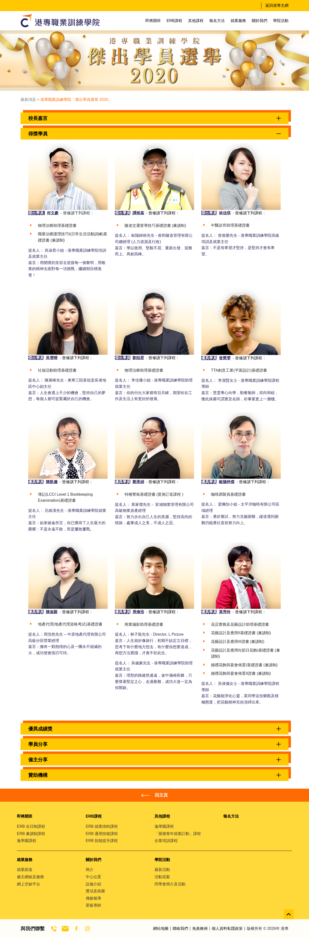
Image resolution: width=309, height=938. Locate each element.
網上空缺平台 (28, 884)
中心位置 (93, 877)
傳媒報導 (93, 898)
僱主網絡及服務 (30, 877)
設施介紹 (93, 884)
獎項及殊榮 (95, 891)
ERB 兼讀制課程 (31, 834)
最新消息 (28, 99)
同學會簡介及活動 (169, 884)
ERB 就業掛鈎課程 (102, 826)
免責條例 (200, 929)
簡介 (89, 870)
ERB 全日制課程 (31, 826)
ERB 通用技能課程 (102, 834)
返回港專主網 (276, 5)
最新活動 (162, 870)
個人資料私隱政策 (227, 929)
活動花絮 (162, 877)
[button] (154, 118)
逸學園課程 (26, 841)
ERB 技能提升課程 (102, 841)
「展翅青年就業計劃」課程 (177, 834)
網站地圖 (161, 929)
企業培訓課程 (166, 841)
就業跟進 (24, 870)
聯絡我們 (180, 929)
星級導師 (93, 905)
